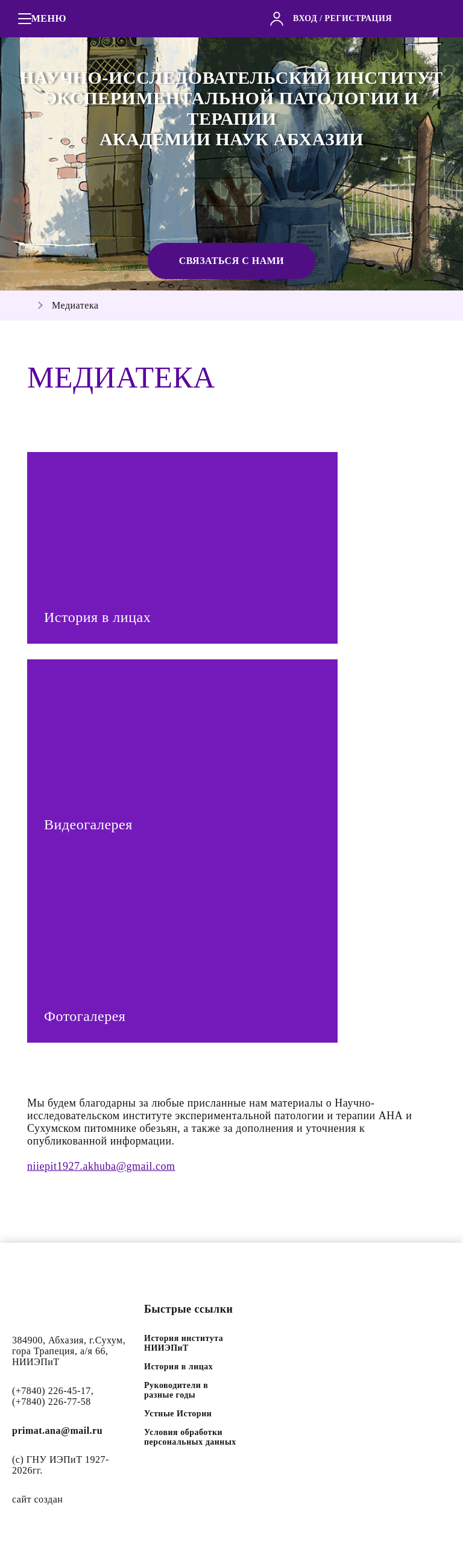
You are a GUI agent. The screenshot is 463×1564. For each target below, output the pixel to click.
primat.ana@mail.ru (57, 1430)
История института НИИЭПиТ (183, 1343)
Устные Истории (178, 1413)
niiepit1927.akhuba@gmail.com (101, 1166)
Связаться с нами (232, 261)
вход (305, 18)
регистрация (358, 18)
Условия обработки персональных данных (190, 1437)
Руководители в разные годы (176, 1390)
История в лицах (178, 1366)
